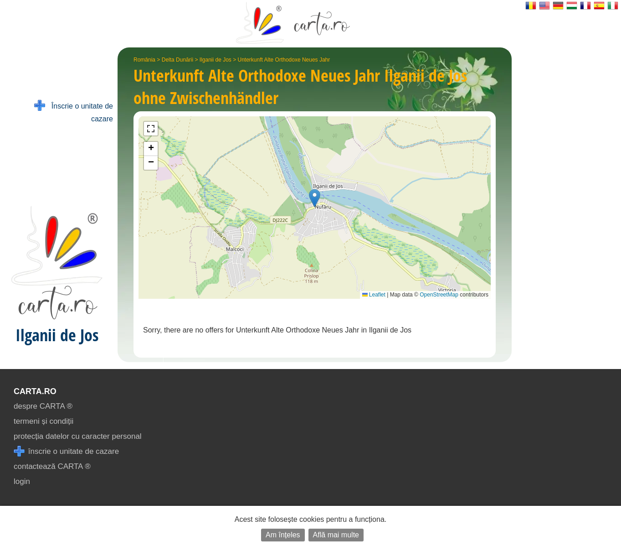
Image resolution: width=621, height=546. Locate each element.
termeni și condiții (43, 421)
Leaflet (373, 294)
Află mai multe (336, 535)
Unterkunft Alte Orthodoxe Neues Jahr (284, 60)
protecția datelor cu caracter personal (78, 436)
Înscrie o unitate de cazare (73, 111)
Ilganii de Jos (215, 60)
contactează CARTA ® (52, 466)
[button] (314, 198)
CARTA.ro (35, 391)
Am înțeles (283, 535)
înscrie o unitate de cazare (66, 451)
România (144, 60)
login (22, 481)
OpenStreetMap (439, 294)
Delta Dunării (177, 60)
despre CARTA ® (43, 406)
